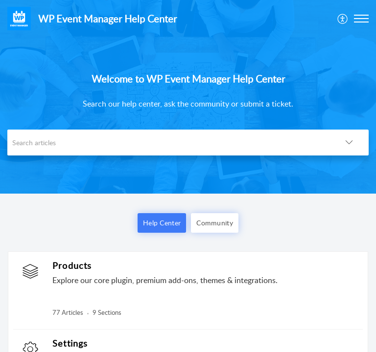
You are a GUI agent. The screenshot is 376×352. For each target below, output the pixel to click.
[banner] (188, 97)
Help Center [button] (162, 222)
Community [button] (214, 222)
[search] (168, 142)
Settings (70, 343)
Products (72, 265)
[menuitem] (343, 18)
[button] (343, 18)
